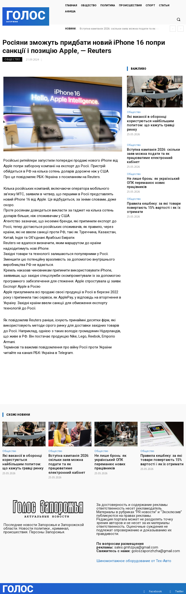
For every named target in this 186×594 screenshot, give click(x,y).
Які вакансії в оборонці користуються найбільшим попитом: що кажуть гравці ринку (154, 120)
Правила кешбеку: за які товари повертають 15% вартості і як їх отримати (154, 186)
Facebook (155, 585)
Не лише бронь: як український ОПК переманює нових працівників (150, 167)
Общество (12, 59)
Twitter (179, 585)
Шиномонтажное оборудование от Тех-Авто (133, 555)
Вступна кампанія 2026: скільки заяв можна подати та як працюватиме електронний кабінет (150, 146)
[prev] (173, 29)
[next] (181, 29)
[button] (178, 20)
